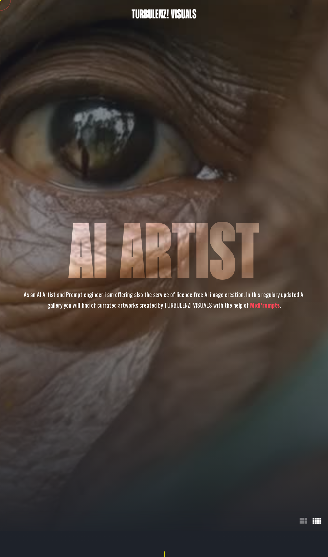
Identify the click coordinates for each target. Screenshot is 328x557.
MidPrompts (265, 305)
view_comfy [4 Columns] (316, 520)
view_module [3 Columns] (303, 521)
